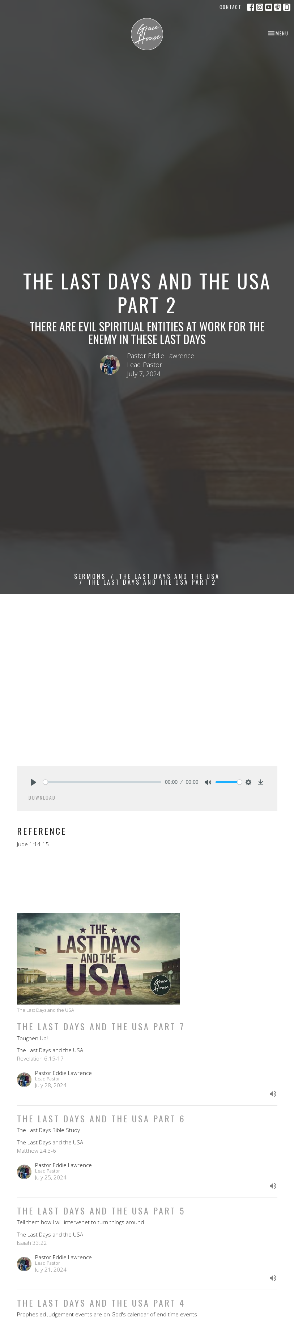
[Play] (33, 782)
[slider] (102, 782)
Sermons (90, 576)
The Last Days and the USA (169, 576)
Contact (231, 6)
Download (42, 797)
